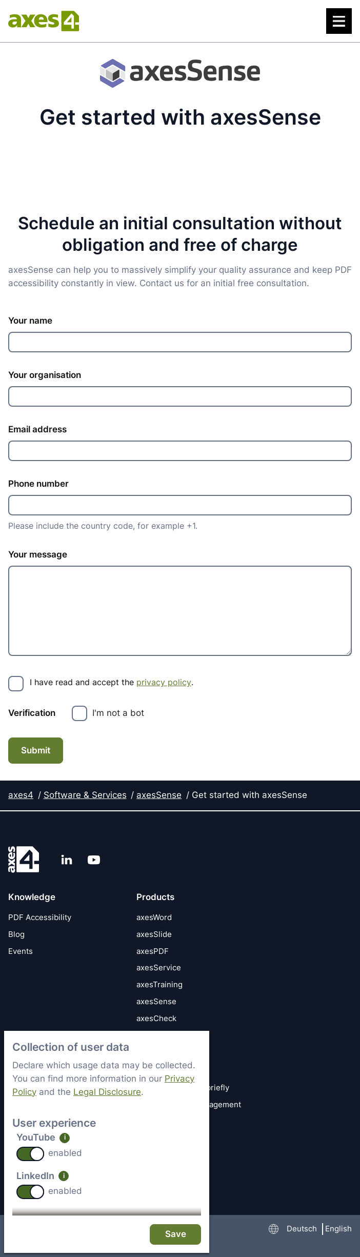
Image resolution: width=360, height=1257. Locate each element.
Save (175, 1234)
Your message (37, 555)
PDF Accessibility (39, 917)
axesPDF (152, 950)
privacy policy (163, 682)
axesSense (159, 794)
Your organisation (44, 375)
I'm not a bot (118, 713)
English (338, 1228)
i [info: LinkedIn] (64, 1176)
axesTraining (159, 984)
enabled (65, 1153)
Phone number (38, 483)
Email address (37, 429)
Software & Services (85, 794)
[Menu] (339, 21)
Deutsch (302, 1228)
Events (20, 950)
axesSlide (154, 934)
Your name (30, 320)
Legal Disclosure (107, 1092)
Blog (16, 934)
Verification (31, 713)
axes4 (20, 794)
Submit (35, 750)
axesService (158, 967)
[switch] (30, 1154)
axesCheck (156, 1018)
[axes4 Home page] (43, 21)
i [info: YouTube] (65, 1137)
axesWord (154, 917)
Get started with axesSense (249, 794)
